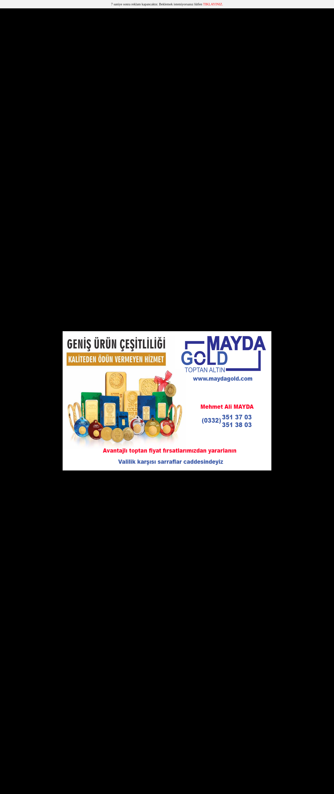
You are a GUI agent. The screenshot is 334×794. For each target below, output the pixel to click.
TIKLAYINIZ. (213, 4)
